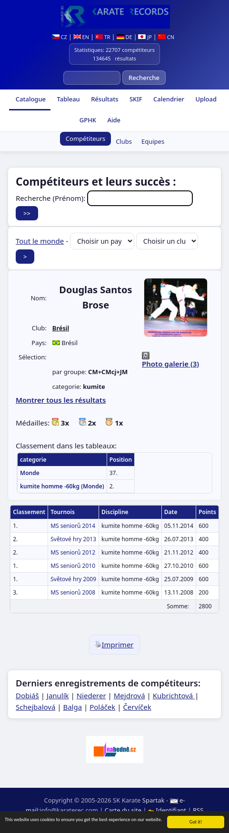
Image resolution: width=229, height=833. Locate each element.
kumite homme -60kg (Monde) (62, 486)
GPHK (87, 120)
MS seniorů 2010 (72, 566)
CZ (59, 36)
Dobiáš (27, 695)
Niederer (91, 695)
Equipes (152, 141)
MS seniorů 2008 (72, 592)
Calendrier (168, 99)
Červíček (137, 707)
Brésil (60, 328)
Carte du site (123, 810)
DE (124, 36)
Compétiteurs (85, 138)
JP (145, 36)
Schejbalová (35, 707)
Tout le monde (40, 241)
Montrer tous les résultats (61, 400)
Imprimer (114, 644)
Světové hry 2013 (73, 539)
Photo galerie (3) (170, 363)
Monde (30, 473)
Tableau (67, 99)
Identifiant (168, 810)
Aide (113, 120)
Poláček (102, 707)
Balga (72, 707)
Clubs (124, 141)
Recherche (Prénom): (104, 198)
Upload (206, 99)
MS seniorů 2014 (72, 526)
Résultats (104, 99)
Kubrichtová (174, 695)
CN (166, 36)
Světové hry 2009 (73, 579)
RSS (198, 810)
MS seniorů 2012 (72, 552)
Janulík (58, 695)
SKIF (135, 99)
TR (102, 36)
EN (81, 36)
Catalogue (30, 99)
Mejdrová (129, 695)
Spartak (153, 800)
